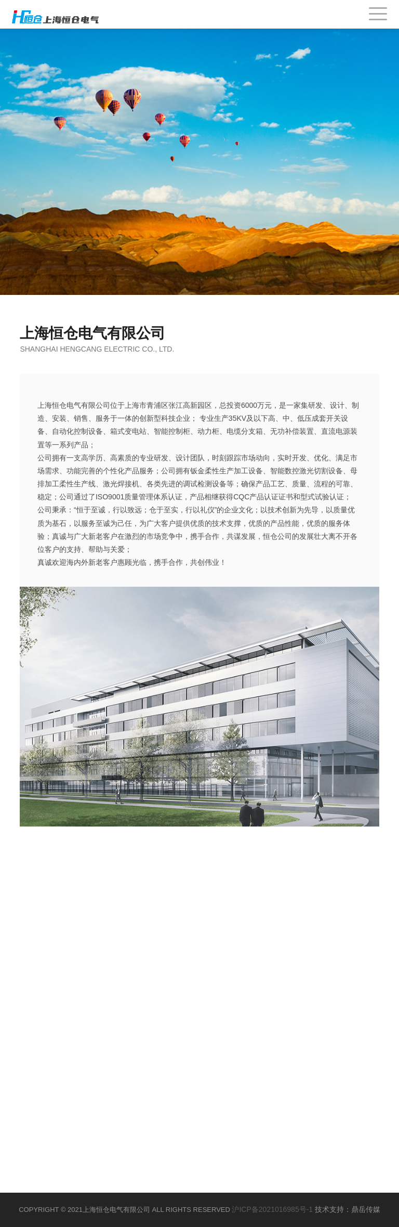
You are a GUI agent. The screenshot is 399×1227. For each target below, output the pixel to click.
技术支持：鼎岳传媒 (347, 1209)
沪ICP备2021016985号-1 (272, 1209)
